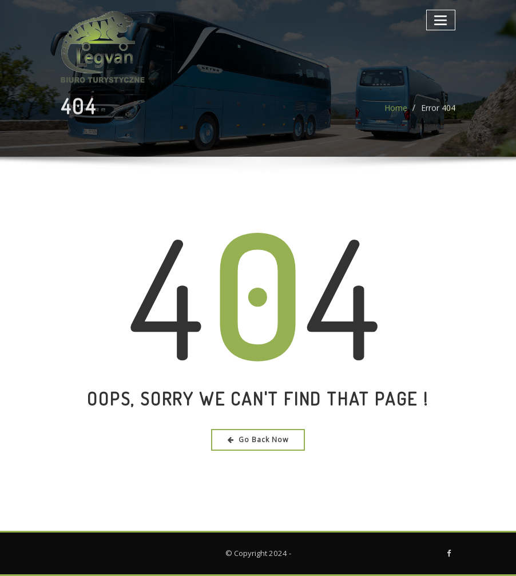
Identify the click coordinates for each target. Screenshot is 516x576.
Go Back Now (258, 439)
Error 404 (438, 113)
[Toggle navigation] (440, 20)
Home (395, 113)
